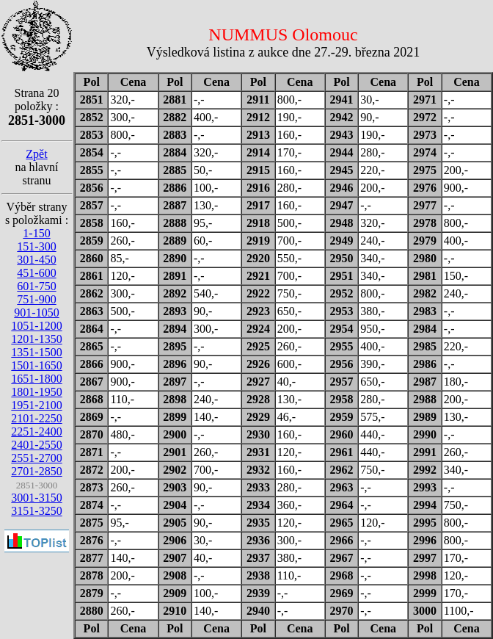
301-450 (36, 259)
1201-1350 (36, 339)
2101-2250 (36, 418)
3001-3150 (36, 497)
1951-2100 (36, 405)
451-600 (36, 273)
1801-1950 (36, 392)
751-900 (36, 299)
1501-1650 (36, 365)
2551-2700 (36, 458)
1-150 (36, 233)
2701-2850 (36, 471)
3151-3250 (36, 511)
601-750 (36, 286)
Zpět (36, 154)
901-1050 (36, 312)
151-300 (36, 246)
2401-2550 (36, 444)
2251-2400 (36, 431)
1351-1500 (36, 352)
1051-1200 (36, 326)
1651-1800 (36, 378)
